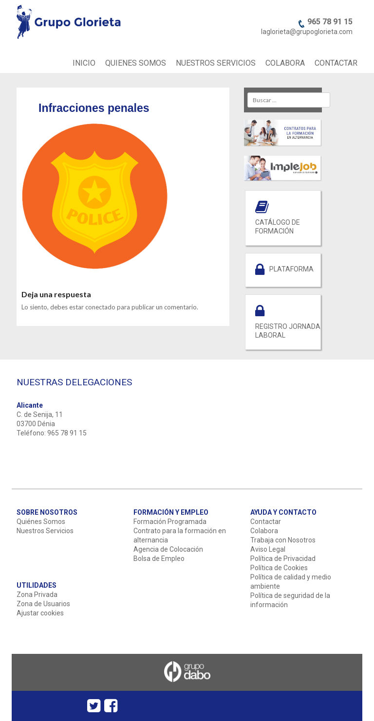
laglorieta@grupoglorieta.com (307, 32)
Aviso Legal (267, 549)
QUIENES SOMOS (135, 63)
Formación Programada (169, 521)
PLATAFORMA (291, 269)
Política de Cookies (279, 568)
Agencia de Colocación (168, 549)
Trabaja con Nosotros (283, 540)
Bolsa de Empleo (159, 558)
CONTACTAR (336, 63)
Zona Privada (37, 594)
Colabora (264, 531)
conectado (100, 307)
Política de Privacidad (283, 558)
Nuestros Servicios (45, 531)
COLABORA (285, 63)
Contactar (265, 521)
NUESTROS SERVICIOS (216, 63)
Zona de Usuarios (43, 604)
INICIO (84, 63)
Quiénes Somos (41, 521)
